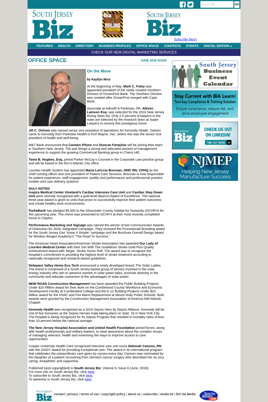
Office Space (47, 60)
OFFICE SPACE (147, 46)
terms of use (90, 394)
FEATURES (44, 46)
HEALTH (64, 46)
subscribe (150, 394)
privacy (72, 394)
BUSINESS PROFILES (115, 46)
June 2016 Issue (154, 60)
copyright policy (113, 394)
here (91, 372)
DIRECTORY (85, 46)
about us (134, 394)
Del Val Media (186, 394)
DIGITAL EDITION (218, 46)
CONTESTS (172, 46)
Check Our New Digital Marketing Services (134, 52)
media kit (167, 394)
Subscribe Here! (185, 39)
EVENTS (192, 46)
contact (59, 394)
